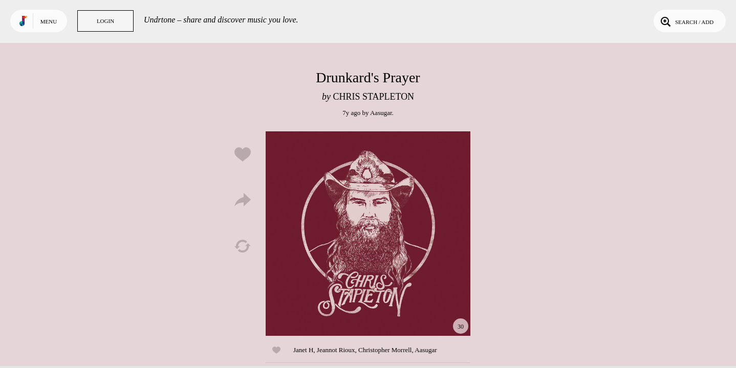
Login (105, 21)
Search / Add (686, 21)
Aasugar (381, 113)
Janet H (303, 350)
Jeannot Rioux (336, 350)
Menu (48, 21)
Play (368, 233)
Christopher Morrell (385, 350)
